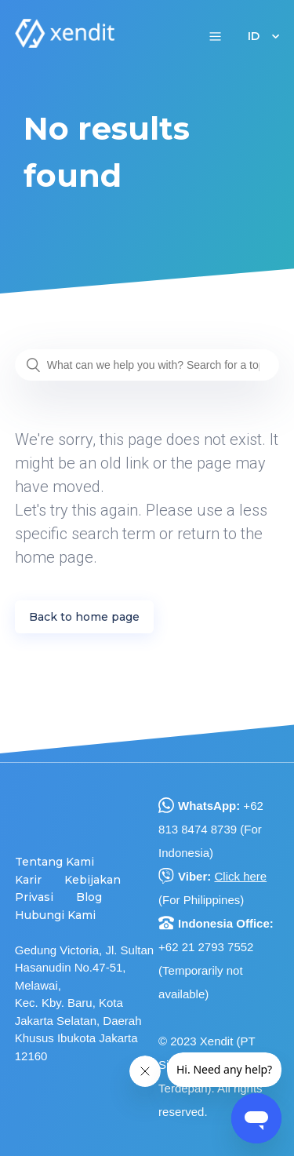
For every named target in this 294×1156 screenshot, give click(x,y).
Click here (240, 876)
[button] (215, 35)
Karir (28, 880)
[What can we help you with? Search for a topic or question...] (147, 365)
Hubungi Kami (55, 915)
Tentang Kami (54, 862)
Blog (89, 897)
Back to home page (84, 617)
